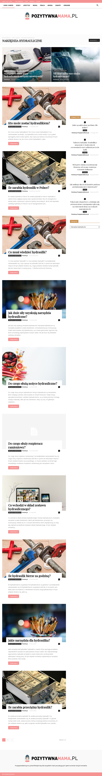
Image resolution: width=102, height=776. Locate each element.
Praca (42, 5)
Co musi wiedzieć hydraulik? (27, 252)
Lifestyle (26, 5)
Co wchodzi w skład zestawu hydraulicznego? (27, 507)
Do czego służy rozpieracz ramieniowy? (25, 445)
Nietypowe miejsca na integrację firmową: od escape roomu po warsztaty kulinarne (85, 167)
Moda (35, 5)
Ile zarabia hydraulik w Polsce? (28, 188)
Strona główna (19, 1)
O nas (26, 1)
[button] (97, 5)
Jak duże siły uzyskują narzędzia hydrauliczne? (29, 315)
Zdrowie (67, 5)
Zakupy (58, 5)
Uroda (50, 5)
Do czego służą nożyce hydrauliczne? (32, 383)
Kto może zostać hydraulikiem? (29, 123)
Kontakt (38, 1)
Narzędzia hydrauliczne (11, 67)
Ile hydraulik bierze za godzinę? (29, 576)
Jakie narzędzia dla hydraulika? (29, 640)
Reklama (32, 1)
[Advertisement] (51, 29)
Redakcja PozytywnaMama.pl (80, 132)
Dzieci (18, 5)
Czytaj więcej (14, 143)
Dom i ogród (8, 5)
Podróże (85, 172)
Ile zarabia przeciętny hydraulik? (30, 707)
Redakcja (7, 79)
